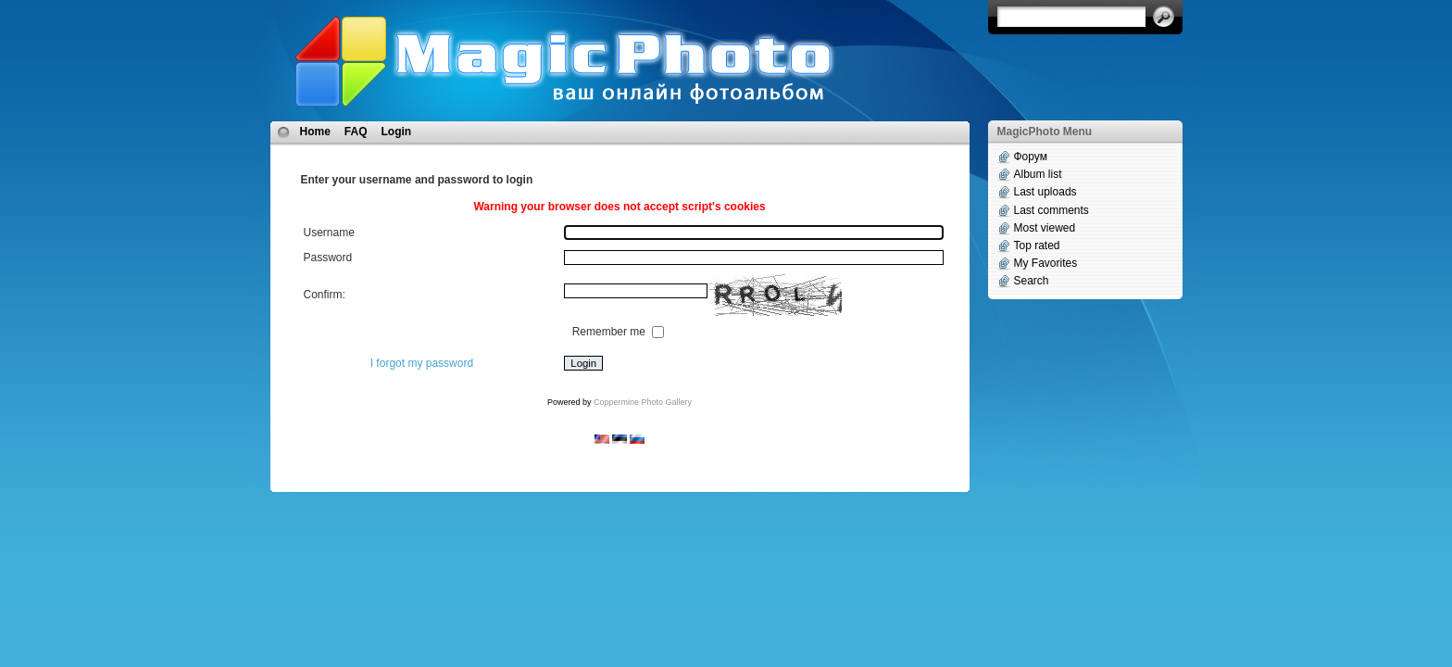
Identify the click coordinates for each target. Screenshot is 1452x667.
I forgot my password (421, 363)
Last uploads (1045, 191)
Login (397, 131)
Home (315, 131)
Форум (1030, 156)
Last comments (1051, 210)
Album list (1038, 174)
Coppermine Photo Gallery (643, 402)
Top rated (1037, 245)
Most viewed (1045, 227)
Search (1031, 280)
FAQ (356, 131)
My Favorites (1046, 263)
